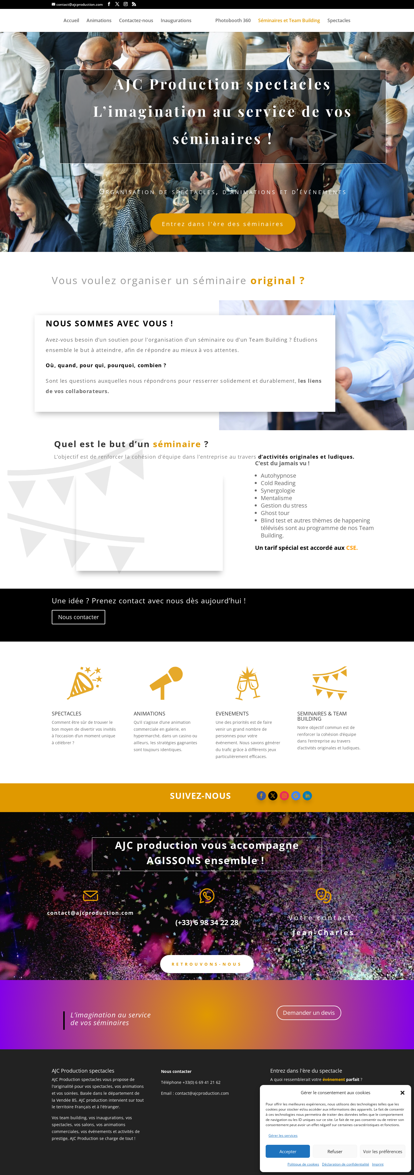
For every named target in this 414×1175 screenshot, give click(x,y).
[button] (402, 1093)
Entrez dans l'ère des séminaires (223, 224)
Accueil (71, 21)
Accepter (287, 1151)
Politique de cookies (303, 1164)
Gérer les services (283, 1135)
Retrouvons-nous (207, 964)
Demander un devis (309, 1013)
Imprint (378, 1164)
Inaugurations (176, 21)
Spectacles (338, 21)
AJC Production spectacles (76, 1079)
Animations (99, 21)
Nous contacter (78, 617)
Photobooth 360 (233, 21)
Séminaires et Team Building (289, 21)
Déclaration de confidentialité (345, 1164)
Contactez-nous (136, 21)
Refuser (334, 1151)
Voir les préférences (382, 1151)
